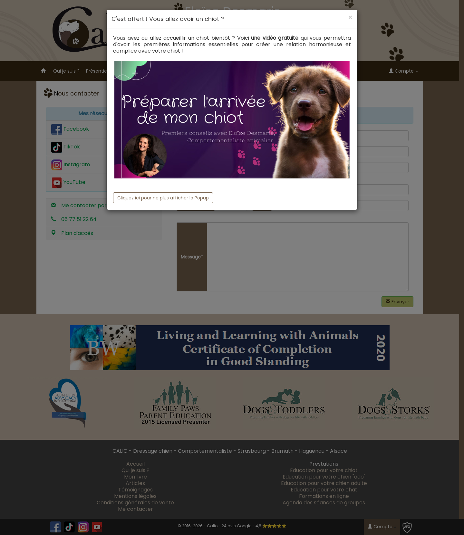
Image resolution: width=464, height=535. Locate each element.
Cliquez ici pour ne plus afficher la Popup (163, 198)
